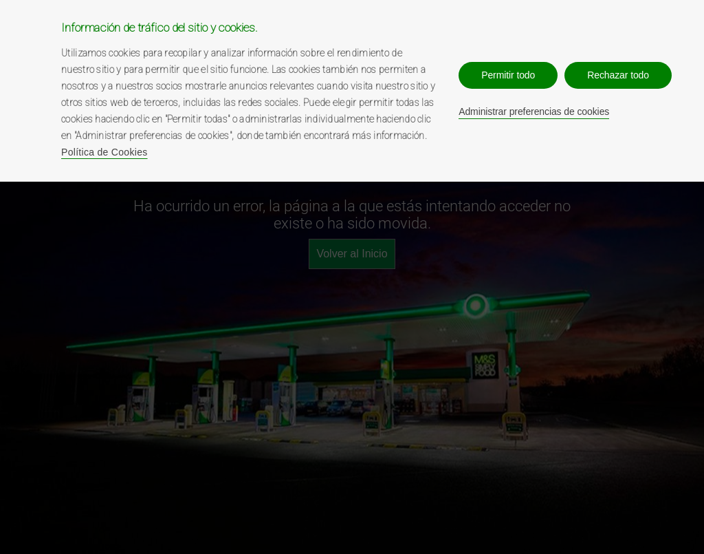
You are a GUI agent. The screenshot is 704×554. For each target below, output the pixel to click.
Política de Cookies (104, 152)
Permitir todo (508, 75)
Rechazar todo (618, 75)
